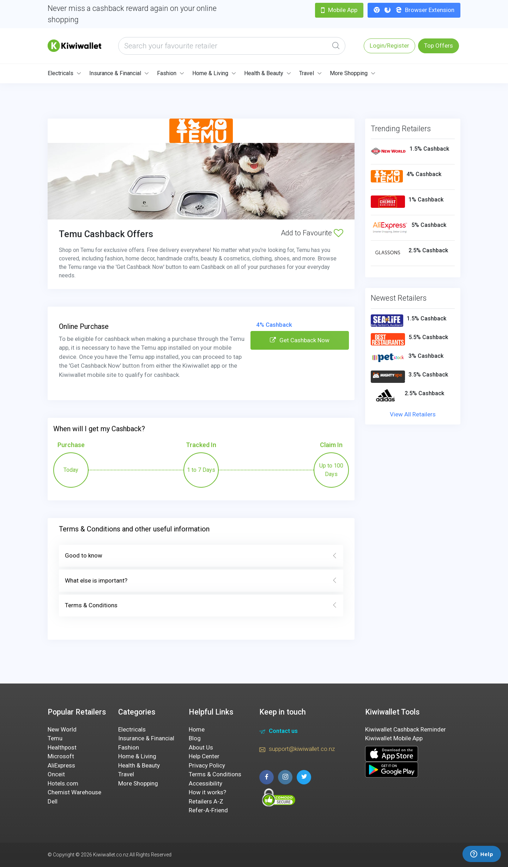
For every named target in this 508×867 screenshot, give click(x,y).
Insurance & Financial (115, 73)
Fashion (166, 73)
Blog (195, 738)
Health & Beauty (263, 73)
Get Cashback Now (299, 340)
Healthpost (62, 747)
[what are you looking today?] (231, 46)
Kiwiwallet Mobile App (394, 738)
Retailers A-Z (206, 801)
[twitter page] (304, 777)
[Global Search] (335, 46)
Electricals (60, 73)
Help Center (204, 756)
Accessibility (205, 783)
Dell (53, 801)
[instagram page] (285, 777)
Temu (55, 738)
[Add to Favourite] (338, 233)
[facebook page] (266, 777)
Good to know (201, 555)
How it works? (207, 792)
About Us (201, 747)
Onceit (56, 774)
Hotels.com (63, 783)
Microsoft (61, 756)
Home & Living (210, 73)
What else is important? (201, 580)
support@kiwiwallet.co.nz (297, 749)
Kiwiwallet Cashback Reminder (405, 729)
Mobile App (339, 9)
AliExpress (61, 765)
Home (197, 729)
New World (62, 729)
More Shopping (349, 73)
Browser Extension (414, 9)
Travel (306, 73)
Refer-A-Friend (208, 810)
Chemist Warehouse (74, 792)
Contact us (278, 731)
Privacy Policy (207, 765)
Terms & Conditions (201, 605)
